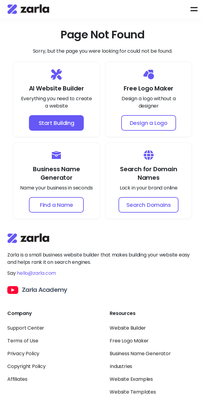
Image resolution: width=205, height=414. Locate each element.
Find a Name (56, 205)
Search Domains (148, 205)
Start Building (56, 123)
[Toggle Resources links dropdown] (154, 317)
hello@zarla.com (36, 273)
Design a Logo (149, 123)
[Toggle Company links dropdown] (51, 317)
